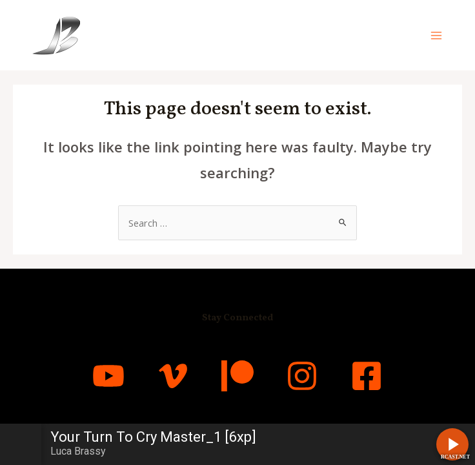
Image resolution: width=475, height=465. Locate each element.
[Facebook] (366, 376)
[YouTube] (108, 376)
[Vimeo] (173, 376)
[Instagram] (302, 376)
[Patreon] (237, 376)
